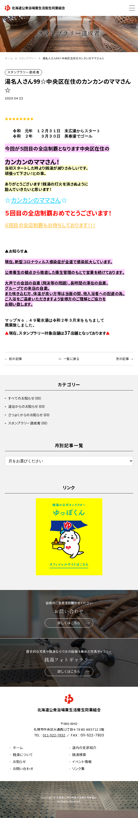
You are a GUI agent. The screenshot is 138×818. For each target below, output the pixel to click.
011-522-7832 (54, 735)
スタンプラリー (28, 58)
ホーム (9, 58)
